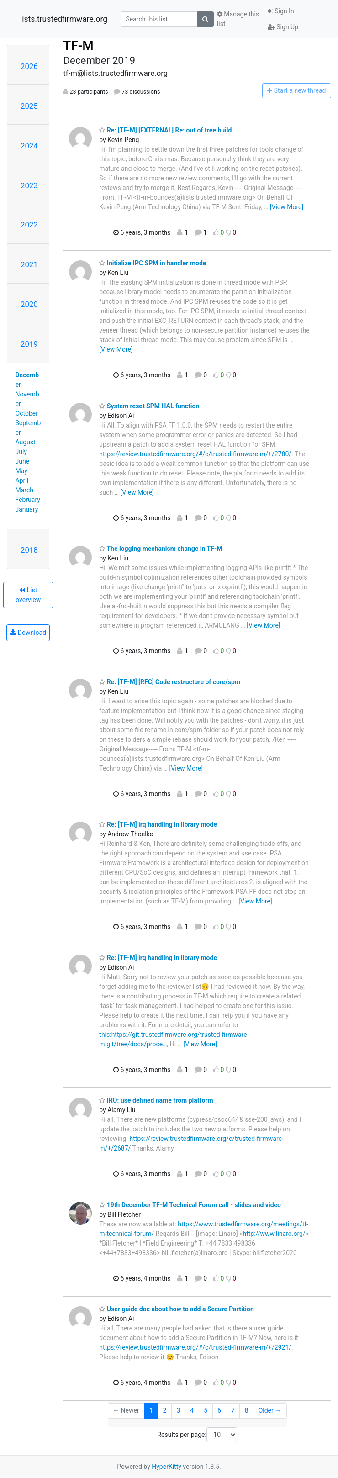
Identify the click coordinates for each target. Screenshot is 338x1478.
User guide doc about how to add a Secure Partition (176, 1309)
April (22, 480)
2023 (29, 185)
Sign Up (283, 27)
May (21, 471)
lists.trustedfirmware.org (63, 19)
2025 (29, 106)
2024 (29, 145)
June (23, 461)
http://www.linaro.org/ (274, 1233)
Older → (270, 1410)
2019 (29, 343)
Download (28, 632)
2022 (29, 224)
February (28, 499)
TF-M (78, 45)
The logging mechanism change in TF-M (160, 548)
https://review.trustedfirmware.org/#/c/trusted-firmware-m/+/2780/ (195, 454)
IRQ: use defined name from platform (156, 1100)
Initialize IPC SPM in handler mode (152, 263)
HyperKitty (166, 1466)
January (27, 509)
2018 (29, 549)
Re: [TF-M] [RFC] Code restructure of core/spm (169, 682)
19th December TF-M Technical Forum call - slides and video (190, 1205)
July (21, 451)
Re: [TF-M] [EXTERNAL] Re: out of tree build (165, 130)
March (25, 490)
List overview (28, 594)
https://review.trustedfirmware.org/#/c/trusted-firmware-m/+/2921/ (195, 1347)
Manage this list (238, 19)
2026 (29, 66)
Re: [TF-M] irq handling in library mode (158, 824)
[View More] (286, 207)
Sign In (281, 11)
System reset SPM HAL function (149, 406)
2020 (29, 304)
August (26, 442)
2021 (29, 264)
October (27, 413)
